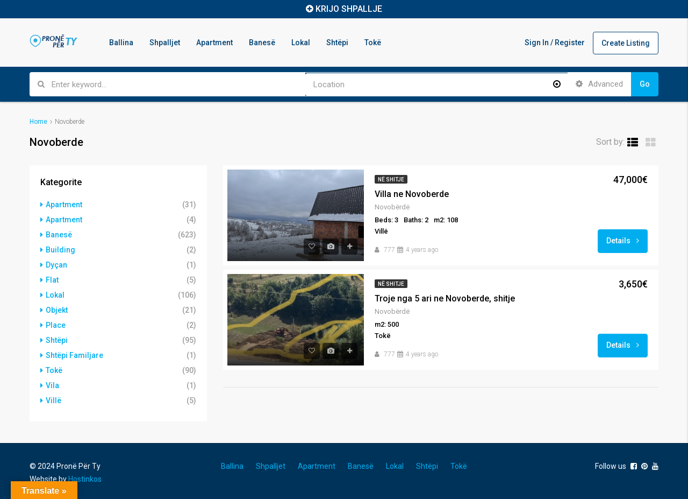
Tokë (372, 42)
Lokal (300, 42)
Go (645, 84)
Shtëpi (337, 42)
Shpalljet (164, 42)
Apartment (214, 42)
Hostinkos (85, 479)
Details (622, 240)
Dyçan (56, 265)
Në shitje (391, 179)
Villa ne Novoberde (412, 194)
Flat (52, 280)
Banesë (262, 42)
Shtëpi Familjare (74, 355)
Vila (52, 385)
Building (60, 249)
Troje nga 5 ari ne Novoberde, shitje (445, 298)
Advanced (599, 84)
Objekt (57, 310)
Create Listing (625, 43)
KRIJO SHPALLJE (349, 9)
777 (389, 250)
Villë (53, 400)
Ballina (121, 42)
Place (56, 325)
